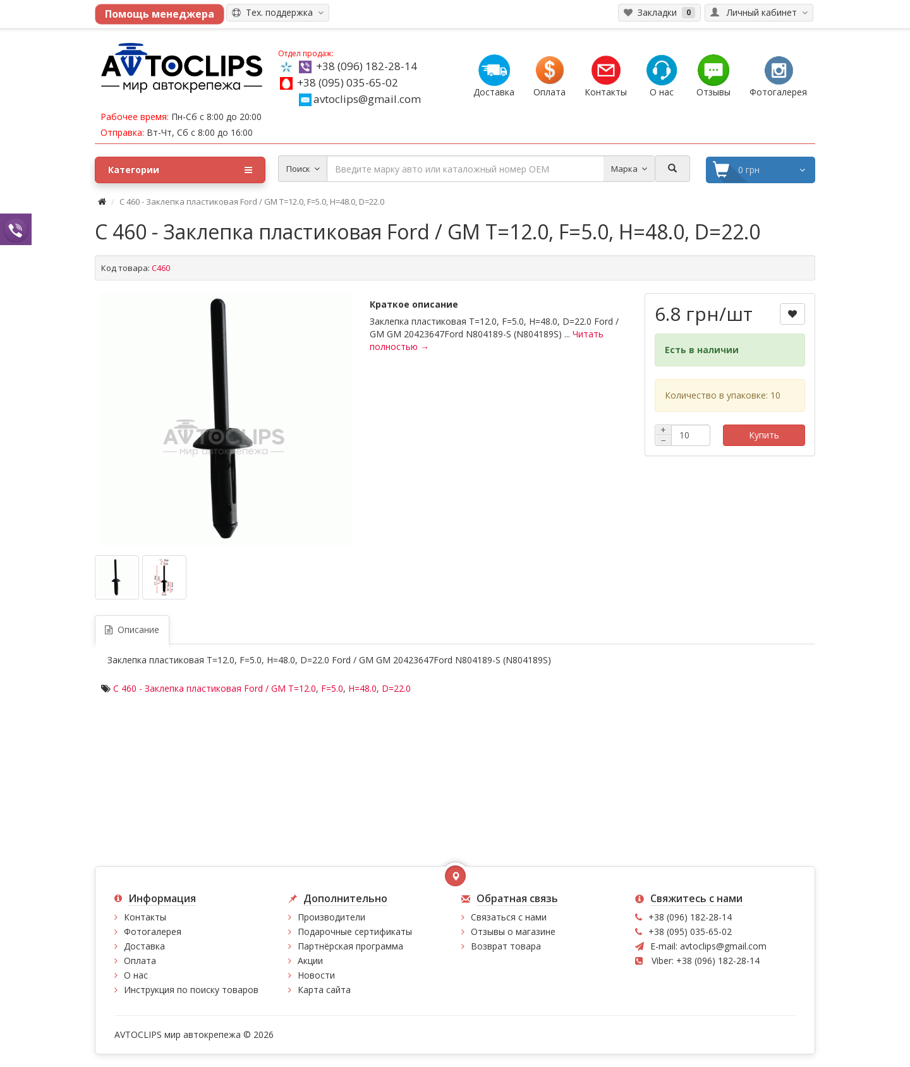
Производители (331, 917)
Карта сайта (324, 990)
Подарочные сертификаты (355, 931)
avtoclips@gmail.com (360, 99)
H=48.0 (362, 688)
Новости (316, 975)
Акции (310, 961)
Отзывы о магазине (513, 931)
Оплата (140, 961)
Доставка (144, 946)
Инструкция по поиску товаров (191, 990)
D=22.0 (396, 688)
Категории (180, 170)
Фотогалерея (152, 931)
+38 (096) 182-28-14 (366, 66)
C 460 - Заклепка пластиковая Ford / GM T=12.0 (214, 688)
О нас (136, 975)
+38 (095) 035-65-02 (347, 82)
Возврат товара (506, 946)
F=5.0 (332, 688)
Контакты (145, 917)
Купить (764, 435)
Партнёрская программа (350, 946)
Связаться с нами (509, 917)
